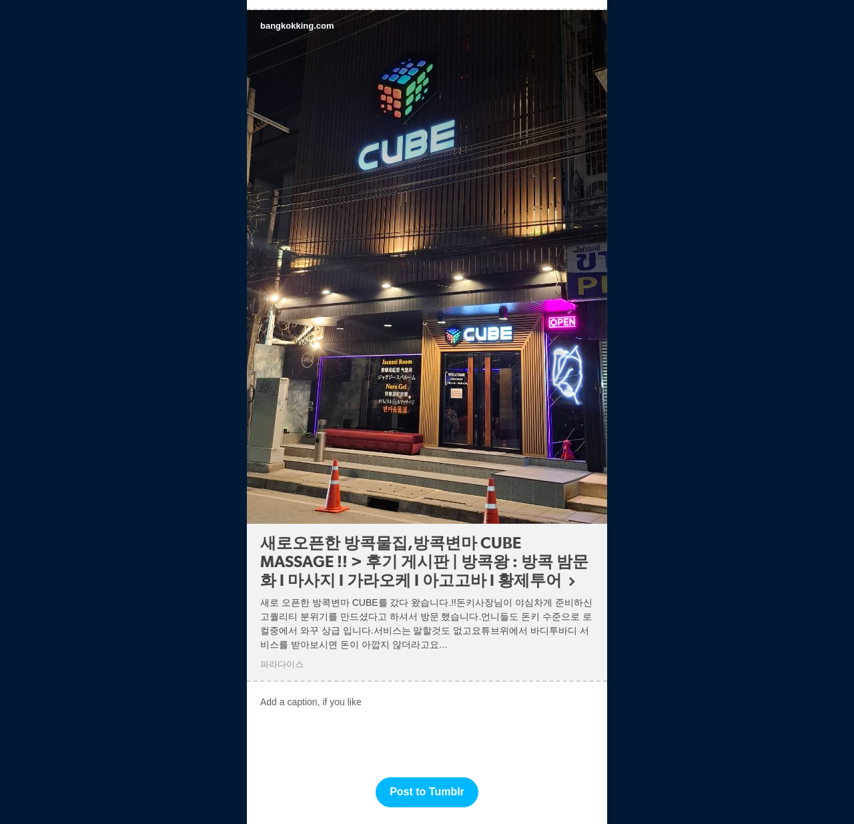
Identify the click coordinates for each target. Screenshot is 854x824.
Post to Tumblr (427, 791)
